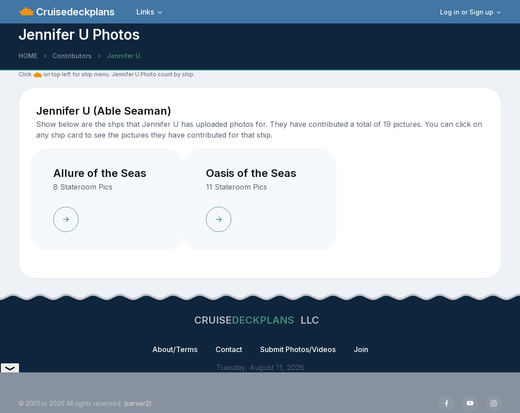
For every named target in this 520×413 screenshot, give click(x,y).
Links (145, 11)
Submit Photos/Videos (298, 349)
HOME (28, 56)
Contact (228, 349)
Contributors (72, 56)
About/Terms (174, 349)
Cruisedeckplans (74, 12)
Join (361, 349)
